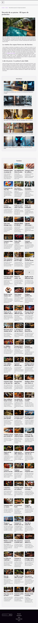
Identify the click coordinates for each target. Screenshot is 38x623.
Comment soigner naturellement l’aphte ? (8, 278)
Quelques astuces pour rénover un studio (29, 365)
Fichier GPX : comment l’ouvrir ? (17, 243)
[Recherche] (6, 615)
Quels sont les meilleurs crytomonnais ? (8, 454)
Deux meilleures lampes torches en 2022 (8, 401)
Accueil (3, 7)
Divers (7, 7)
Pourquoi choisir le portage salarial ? (29, 595)
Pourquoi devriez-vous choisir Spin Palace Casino (29, 314)
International (19, 615)
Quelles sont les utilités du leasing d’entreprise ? (19, 436)
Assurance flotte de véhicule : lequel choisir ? (18, 225)
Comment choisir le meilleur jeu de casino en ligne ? (29, 560)
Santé (19, 617)
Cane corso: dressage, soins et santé (8, 225)
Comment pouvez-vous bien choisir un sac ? (8, 472)
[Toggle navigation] (2, 2)
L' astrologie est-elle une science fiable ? (18, 331)
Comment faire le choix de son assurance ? (29, 454)
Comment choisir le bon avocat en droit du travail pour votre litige (18, 133)
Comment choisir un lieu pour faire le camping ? (8, 383)
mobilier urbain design (11, 53)
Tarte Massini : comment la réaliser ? (18, 296)
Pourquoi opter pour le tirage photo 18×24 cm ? (19, 260)
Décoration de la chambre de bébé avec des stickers (8, 331)
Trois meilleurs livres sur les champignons (7, 365)
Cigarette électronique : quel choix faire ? (29, 225)
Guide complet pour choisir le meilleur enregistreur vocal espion (18, 106)
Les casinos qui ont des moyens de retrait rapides (19, 401)
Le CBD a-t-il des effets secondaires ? (19, 578)
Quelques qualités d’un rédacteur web (28, 296)
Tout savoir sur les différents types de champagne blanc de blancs (18, 120)
